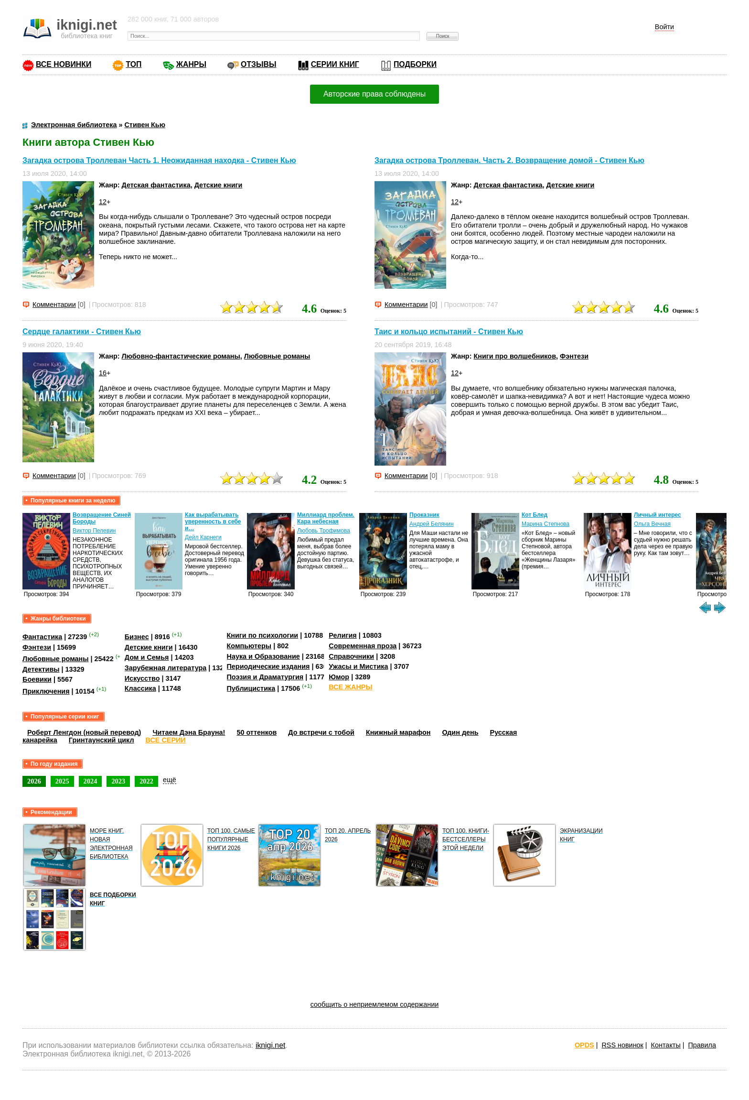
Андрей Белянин (431, 524)
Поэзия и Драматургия (265, 677)
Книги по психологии (263, 635)
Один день (460, 732)
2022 (146, 781)
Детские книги (218, 185)
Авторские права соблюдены (374, 94)
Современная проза (362, 646)
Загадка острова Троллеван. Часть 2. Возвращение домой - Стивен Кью (509, 160)
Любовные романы (277, 356)
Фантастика (42, 637)
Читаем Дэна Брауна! (188, 732)
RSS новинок (622, 1045)
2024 (90, 781)
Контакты (666, 1045)
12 (103, 202)
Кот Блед (534, 515)
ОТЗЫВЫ (258, 64)
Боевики (37, 679)
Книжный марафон (398, 732)
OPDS (584, 1045)
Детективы (41, 669)
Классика (140, 688)
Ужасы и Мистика (358, 666)
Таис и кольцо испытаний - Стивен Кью (448, 331)
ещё (169, 780)
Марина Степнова (545, 524)
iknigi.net (270, 1045)
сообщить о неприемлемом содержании (374, 1004)
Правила (702, 1045)
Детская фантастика (156, 185)
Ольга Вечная (652, 524)
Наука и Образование (263, 656)
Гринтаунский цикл (101, 740)
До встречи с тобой (321, 732)
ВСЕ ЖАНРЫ (350, 687)
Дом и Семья (147, 657)
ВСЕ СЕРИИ (166, 740)
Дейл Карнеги (203, 537)
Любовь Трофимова (323, 530)
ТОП (133, 64)
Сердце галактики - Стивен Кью (81, 331)
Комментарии (54, 304)
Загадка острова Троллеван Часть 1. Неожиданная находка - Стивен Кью (159, 160)
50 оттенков (256, 732)
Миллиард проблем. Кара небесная (325, 518)
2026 (34, 781)
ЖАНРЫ (191, 64)
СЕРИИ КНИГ (335, 64)
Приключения (46, 691)
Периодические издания (268, 666)
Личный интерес (657, 515)
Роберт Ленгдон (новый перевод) (84, 732)
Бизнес (137, 637)
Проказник (424, 515)
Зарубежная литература (165, 668)
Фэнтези (574, 356)
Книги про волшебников (514, 356)
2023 (118, 781)
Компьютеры (249, 646)
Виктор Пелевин (94, 530)
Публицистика (251, 688)
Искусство (142, 678)
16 (103, 373)
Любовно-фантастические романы (181, 356)
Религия (342, 635)
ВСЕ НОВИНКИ (63, 64)
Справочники (351, 656)
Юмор (339, 677)
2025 (62, 781)
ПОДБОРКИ (415, 64)
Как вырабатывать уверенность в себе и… (213, 522)
